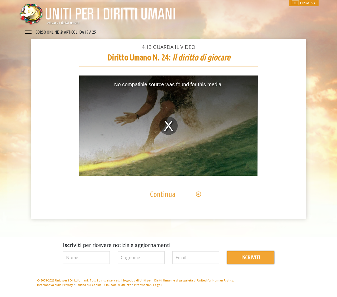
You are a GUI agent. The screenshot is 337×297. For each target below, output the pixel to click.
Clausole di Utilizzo (117, 286)
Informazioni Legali (148, 286)
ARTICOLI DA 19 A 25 (80, 32)
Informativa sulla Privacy (55, 286)
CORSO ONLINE (48, 32)
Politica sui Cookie (89, 286)
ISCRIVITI (250, 259)
